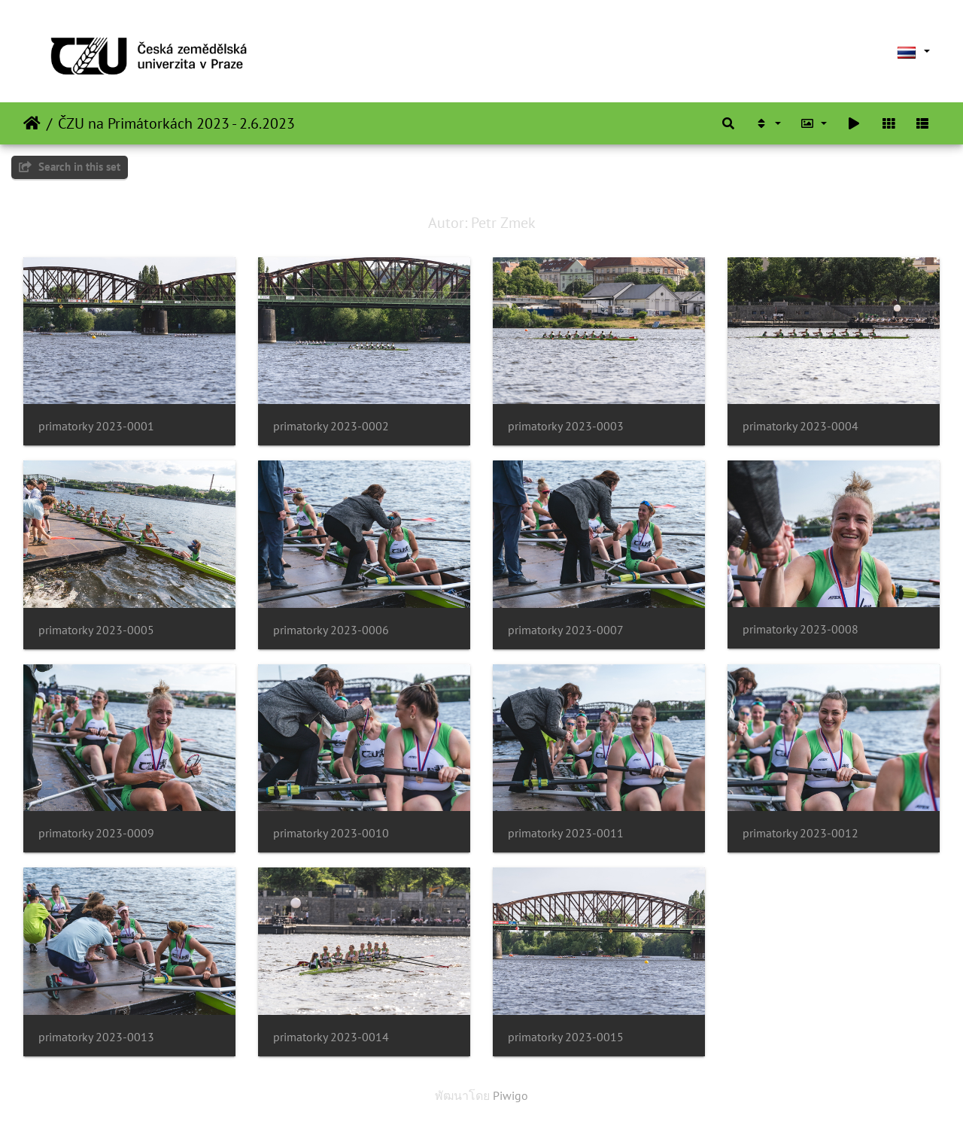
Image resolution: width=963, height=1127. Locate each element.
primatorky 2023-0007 (566, 630)
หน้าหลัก (32, 123)
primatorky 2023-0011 (566, 833)
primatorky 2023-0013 (96, 1037)
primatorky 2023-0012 (800, 833)
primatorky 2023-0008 (800, 629)
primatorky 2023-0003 (566, 426)
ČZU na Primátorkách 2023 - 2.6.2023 (176, 123)
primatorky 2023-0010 (331, 833)
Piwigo (510, 1095)
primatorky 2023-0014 (331, 1037)
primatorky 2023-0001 (96, 426)
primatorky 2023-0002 (331, 426)
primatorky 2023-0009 (96, 833)
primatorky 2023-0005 (96, 630)
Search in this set (69, 166)
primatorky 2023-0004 (800, 426)
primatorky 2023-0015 (566, 1037)
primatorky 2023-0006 (331, 630)
